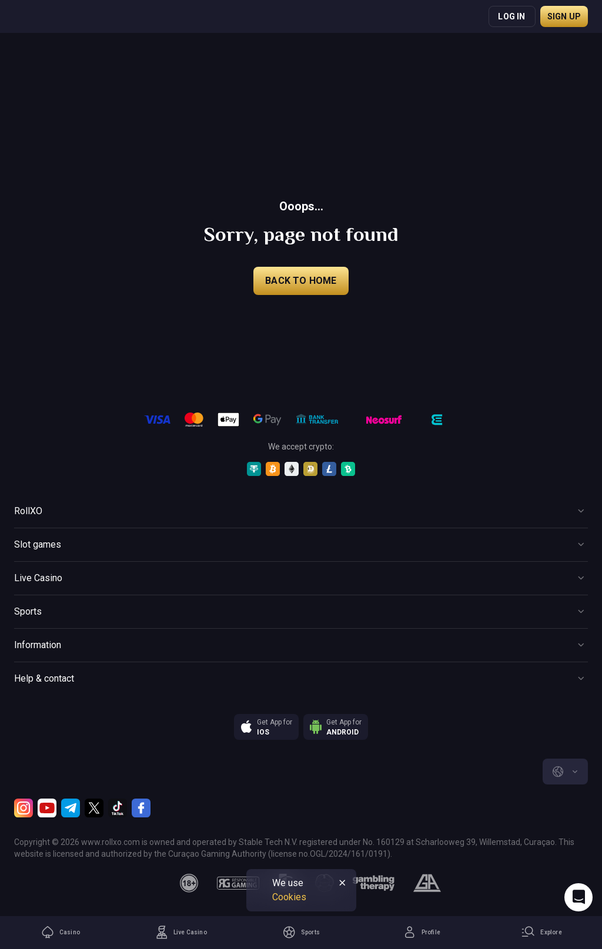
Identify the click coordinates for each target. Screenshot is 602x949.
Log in (511, 16)
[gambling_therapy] (373, 883)
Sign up (564, 16)
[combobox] (565, 771)
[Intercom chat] (578, 897)
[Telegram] (70, 808)
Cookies (289, 897)
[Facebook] (141, 808)
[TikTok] (117, 808)
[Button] (301, 511)
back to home (300, 280)
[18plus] (189, 883)
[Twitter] (94, 808)
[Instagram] (23, 808)
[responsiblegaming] (238, 883)
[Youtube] (47, 808)
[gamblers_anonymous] (427, 883)
